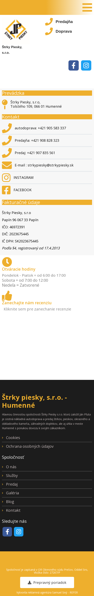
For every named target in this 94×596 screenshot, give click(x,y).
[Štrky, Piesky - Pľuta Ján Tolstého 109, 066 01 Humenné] (47, 346)
